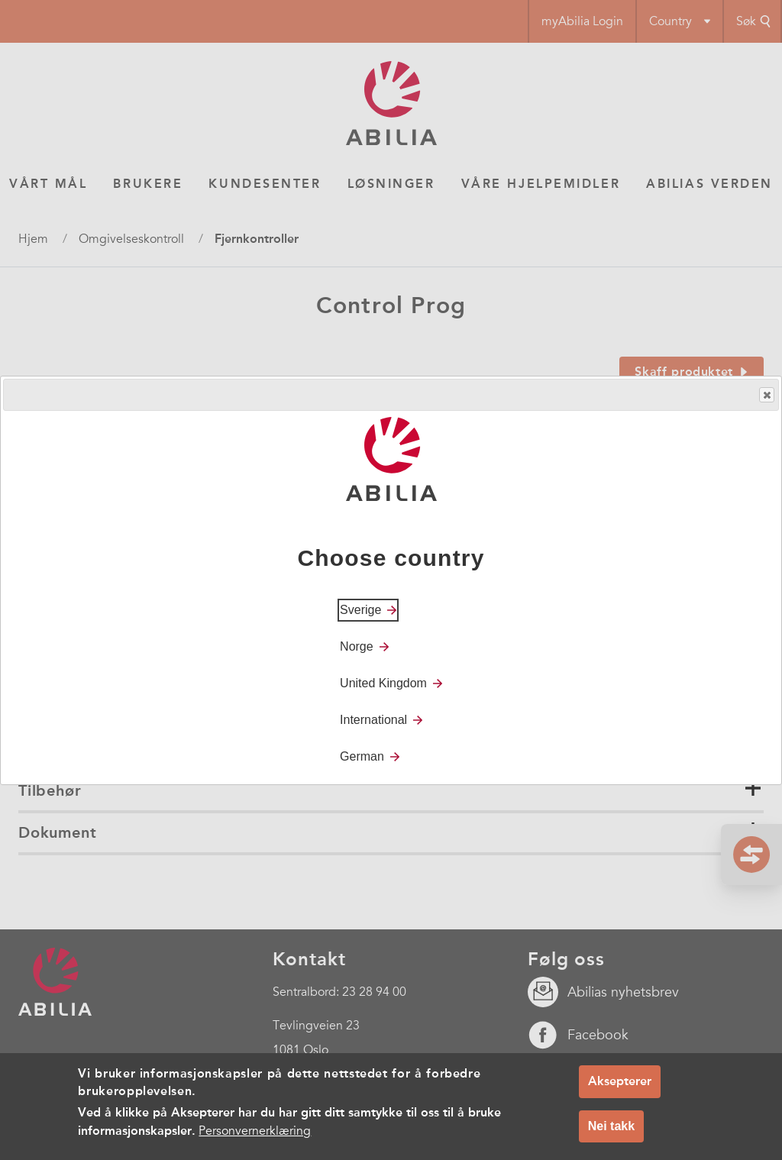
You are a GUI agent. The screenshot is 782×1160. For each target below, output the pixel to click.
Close (766, 395)
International (373, 719)
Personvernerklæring (255, 1131)
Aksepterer (619, 1081)
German (362, 756)
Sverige (360, 609)
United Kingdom (383, 683)
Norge (356, 646)
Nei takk (611, 1126)
